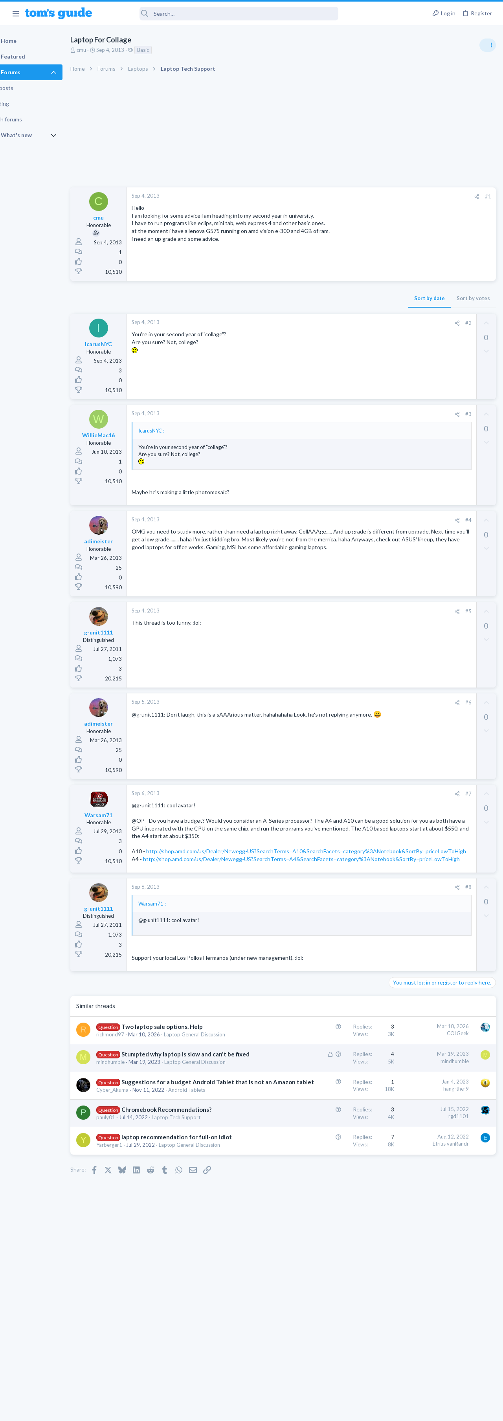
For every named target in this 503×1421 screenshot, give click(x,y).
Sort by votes (346, 298)
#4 (341, 520)
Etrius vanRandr (324, 1252)
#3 (341, 414)
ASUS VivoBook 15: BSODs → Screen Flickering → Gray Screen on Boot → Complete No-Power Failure (441, 451)
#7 (341, 793)
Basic (163, 50)
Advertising (166, 1409)
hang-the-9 (329, 1158)
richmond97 (130, 1081)
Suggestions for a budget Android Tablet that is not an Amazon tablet (162, 1159)
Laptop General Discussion (422, 655)
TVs (395, 518)
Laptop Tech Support (415, 481)
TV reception (420, 496)
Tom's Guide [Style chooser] (439, 1377)
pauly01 (125, 1219)
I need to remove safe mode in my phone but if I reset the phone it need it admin (442, 542)
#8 (341, 925)
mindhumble (130, 1124)
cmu (101, 50)
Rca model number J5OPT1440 (441, 587)
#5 (341, 611)
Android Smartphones (416, 572)
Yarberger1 (129, 1261)
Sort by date (303, 298)
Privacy (272, 1409)
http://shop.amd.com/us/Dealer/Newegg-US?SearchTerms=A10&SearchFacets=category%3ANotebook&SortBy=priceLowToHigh (247, 867)
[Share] (350, 196)
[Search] (220, 13)
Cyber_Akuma (132, 1175)
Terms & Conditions (326, 1409)
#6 (341, 702)
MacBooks (403, 746)
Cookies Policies (222, 1409)
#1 (361, 196)
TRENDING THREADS (403, 427)
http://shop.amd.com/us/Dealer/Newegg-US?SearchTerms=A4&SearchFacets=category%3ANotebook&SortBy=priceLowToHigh (248, 890)
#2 (341, 323)
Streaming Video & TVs (417, 610)
